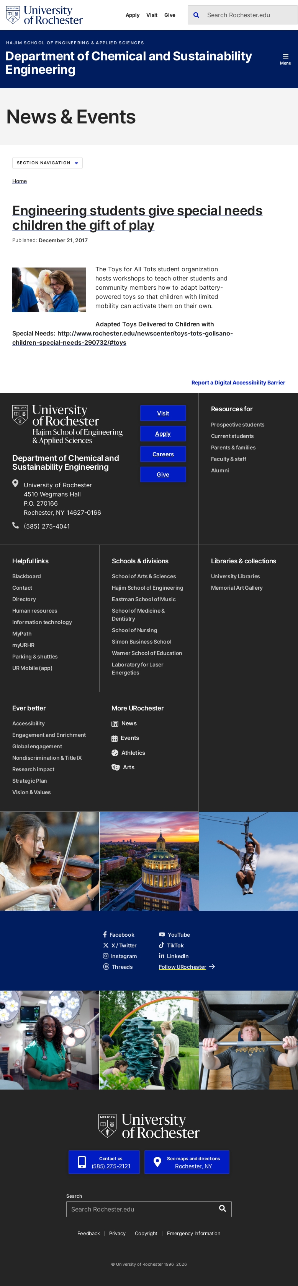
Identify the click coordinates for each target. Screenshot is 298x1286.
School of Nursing (134, 630)
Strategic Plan (29, 780)
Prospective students (238, 424)
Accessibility (28, 723)
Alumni (220, 470)
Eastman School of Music (144, 599)
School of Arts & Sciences (144, 576)
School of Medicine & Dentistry (138, 614)
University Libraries (235, 576)
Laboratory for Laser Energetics (137, 668)
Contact (22, 587)
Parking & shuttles (35, 656)
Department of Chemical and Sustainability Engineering (128, 63)
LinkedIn (174, 956)
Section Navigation (47, 163)
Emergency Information (194, 1233)
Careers (163, 454)
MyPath (21, 633)
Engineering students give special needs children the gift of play (137, 217)
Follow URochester (187, 966)
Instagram (120, 956)
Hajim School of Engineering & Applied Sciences (75, 43)
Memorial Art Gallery (237, 587)
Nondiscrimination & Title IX (47, 757)
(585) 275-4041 (47, 526)
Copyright (146, 1233)
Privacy (117, 1233)
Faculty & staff (228, 458)
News (123, 723)
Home (19, 180)
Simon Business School (141, 641)
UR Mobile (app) (32, 667)
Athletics (128, 753)
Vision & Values (31, 792)
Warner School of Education (147, 653)
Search (74, 1196)
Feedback (88, 1233)
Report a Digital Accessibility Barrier (238, 382)
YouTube (174, 934)
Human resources (34, 610)
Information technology (42, 622)
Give (169, 14)
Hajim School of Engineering (147, 587)
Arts (122, 767)
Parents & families (233, 447)
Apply (133, 14)
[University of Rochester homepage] (44, 15)
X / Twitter (120, 945)
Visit (151, 14)
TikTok (171, 945)
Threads (118, 966)
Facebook (118, 934)
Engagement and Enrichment (49, 734)
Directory (24, 599)
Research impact (33, 769)
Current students (232, 435)
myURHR (23, 645)
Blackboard (26, 576)
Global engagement (37, 746)
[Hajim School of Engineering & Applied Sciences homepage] (67, 424)
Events (125, 738)
